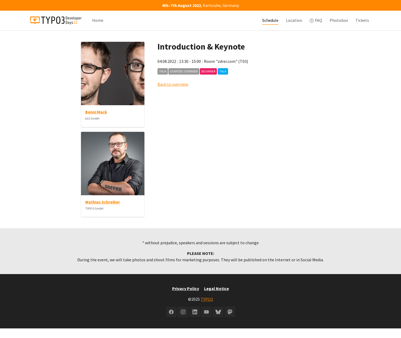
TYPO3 (207, 308)
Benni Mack (96, 121)
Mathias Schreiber (102, 211)
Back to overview (172, 93)
